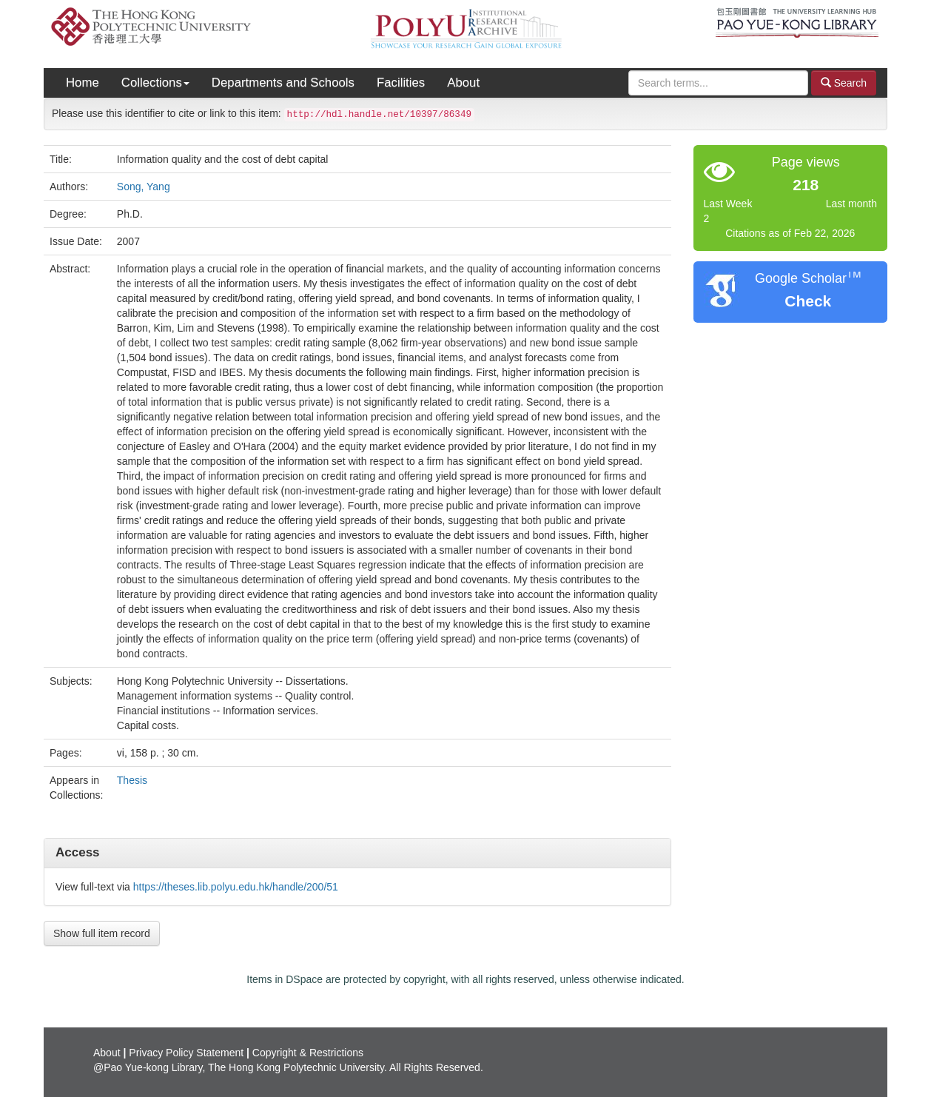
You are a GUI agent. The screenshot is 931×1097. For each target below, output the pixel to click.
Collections (155, 83)
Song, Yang (143, 186)
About (463, 83)
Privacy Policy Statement (186, 1053)
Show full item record (101, 933)
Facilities (401, 83)
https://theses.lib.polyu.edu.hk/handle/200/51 (235, 887)
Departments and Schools (283, 83)
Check (807, 300)
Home (82, 83)
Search (844, 82)
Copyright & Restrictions (307, 1053)
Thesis (132, 780)
